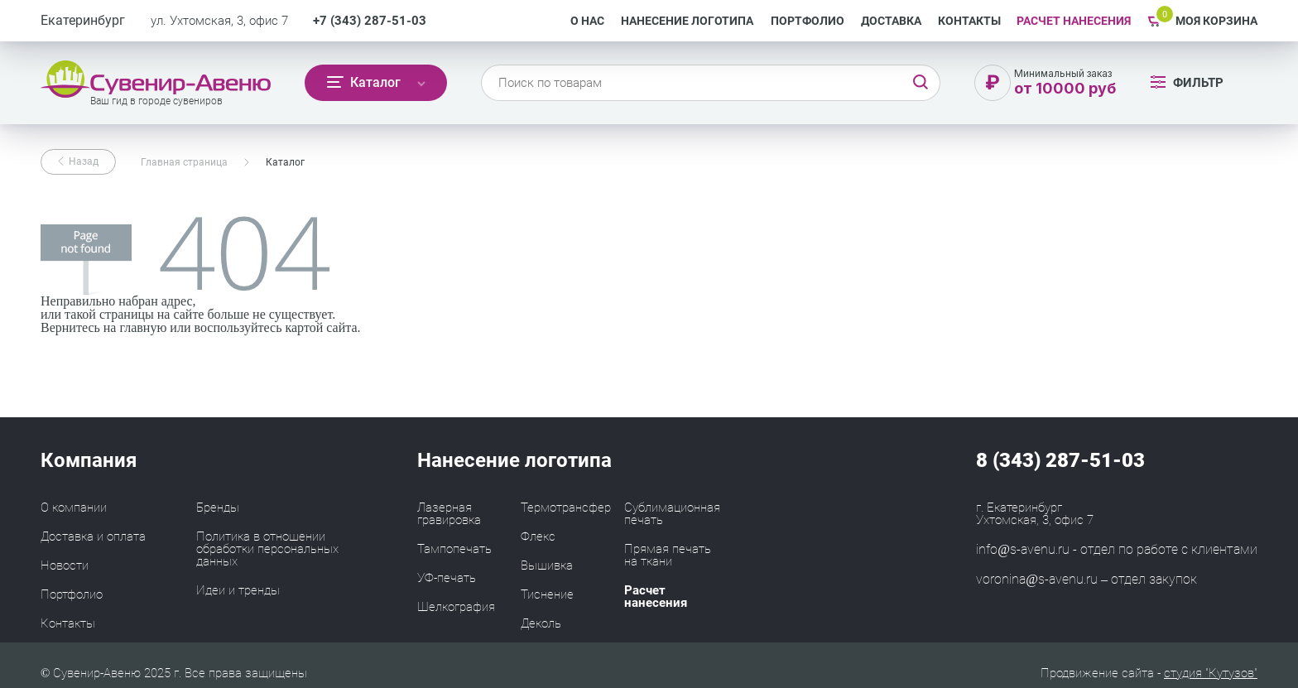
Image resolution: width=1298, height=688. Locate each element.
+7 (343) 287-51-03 (369, 21)
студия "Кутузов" (1210, 673)
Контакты (969, 20)
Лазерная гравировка (449, 513)
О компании (74, 507)
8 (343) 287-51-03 (1060, 460)
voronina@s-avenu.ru (1037, 579)
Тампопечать (454, 548)
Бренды (217, 507)
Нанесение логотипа (687, 20)
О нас (587, 20)
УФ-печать (446, 577)
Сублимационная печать (672, 513)
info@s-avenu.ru (1023, 549)
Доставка (891, 20)
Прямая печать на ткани (667, 555)
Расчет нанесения (655, 596)
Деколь (541, 623)
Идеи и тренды (238, 590)
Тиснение (547, 594)
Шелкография (456, 606)
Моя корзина (1216, 20)
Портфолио (807, 20)
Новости (65, 565)
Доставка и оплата (93, 536)
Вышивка (547, 565)
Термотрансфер (566, 507)
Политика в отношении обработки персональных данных (267, 549)
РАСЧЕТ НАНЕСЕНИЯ (1074, 20)
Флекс (538, 536)
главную (142, 327)
